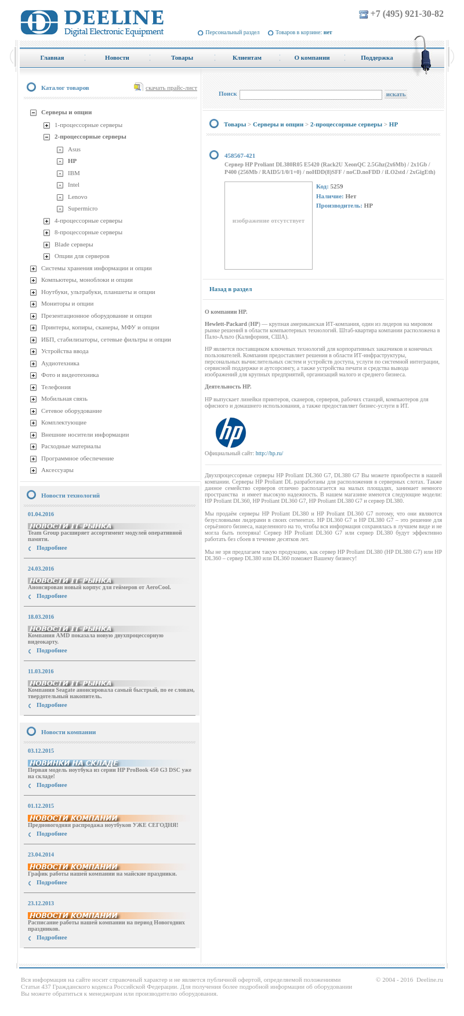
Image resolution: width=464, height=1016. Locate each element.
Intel (73, 184)
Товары (235, 124)
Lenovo (78, 196)
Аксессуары (57, 469)
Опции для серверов (82, 255)
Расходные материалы (71, 445)
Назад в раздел (230, 288)
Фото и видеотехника (70, 374)
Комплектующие (63, 422)
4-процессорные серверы (88, 220)
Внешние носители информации (85, 434)
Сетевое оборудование (71, 410)
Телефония (56, 386)
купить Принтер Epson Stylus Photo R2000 (72, 958)
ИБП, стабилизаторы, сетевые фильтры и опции (106, 339)
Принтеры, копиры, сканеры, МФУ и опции (100, 327)
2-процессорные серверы (90, 136)
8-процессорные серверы (88, 231)
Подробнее (52, 547)
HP (72, 160)
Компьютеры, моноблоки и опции (87, 279)
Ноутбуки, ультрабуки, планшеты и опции (98, 291)
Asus (74, 149)
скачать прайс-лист (171, 87)
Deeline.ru (429, 979)
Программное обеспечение (77, 458)
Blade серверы (74, 244)
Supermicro (82, 208)
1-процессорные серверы (88, 124)
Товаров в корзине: (304, 32)
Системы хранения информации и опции (96, 267)
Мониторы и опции (67, 303)
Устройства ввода (65, 350)
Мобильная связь (64, 398)
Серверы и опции (66, 111)
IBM (74, 172)
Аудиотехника (60, 363)
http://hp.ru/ (270, 453)
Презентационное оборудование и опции (96, 315)
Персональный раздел (232, 32)
